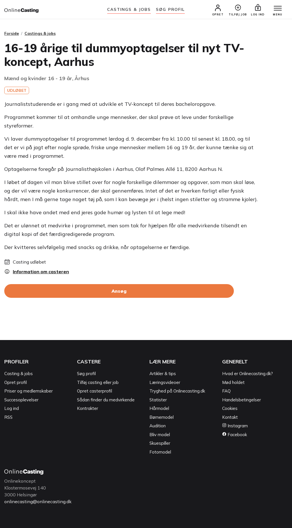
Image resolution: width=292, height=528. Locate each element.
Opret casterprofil (94, 391)
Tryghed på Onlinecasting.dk (177, 391)
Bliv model (159, 434)
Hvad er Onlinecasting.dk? (247, 373)
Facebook (234, 434)
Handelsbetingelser (241, 399)
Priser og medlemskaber (28, 391)
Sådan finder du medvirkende (106, 399)
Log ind (11, 408)
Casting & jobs (18, 373)
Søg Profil (170, 9)
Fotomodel (160, 452)
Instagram (235, 425)
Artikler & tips (162, 373)
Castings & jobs (129, 9)
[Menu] (278, 9)
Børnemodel (161, 417)
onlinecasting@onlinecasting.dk (38, 501)
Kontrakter (87, 408)
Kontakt (230, 417)
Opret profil (15, 382)
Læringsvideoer (164, 382)
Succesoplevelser (21, 399)
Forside (11, 33)
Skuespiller (159, 443)
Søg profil (86, 373)
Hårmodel (159, 408)
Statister (158, 399)
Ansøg (119, 291)
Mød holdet (233, 382)
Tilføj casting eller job (98, 382)
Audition (157, 425)
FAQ (226, 391)
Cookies (230, 408)
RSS (8, 417)
